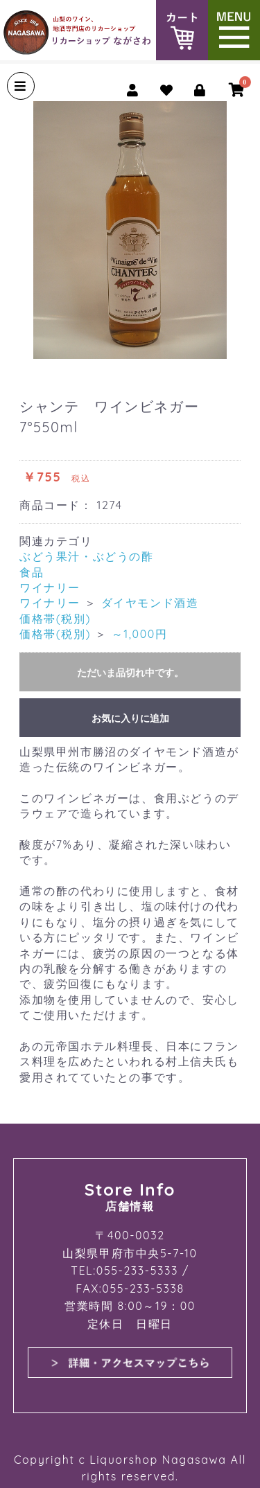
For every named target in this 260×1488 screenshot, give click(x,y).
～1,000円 (140, 634)
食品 (31, 572)
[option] (130, 230)
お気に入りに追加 (130, 718)
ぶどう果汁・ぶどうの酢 (86, 556)
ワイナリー (49, 587)
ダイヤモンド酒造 (150, 603)
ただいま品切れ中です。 (130, 672)
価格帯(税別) (55, 619)
